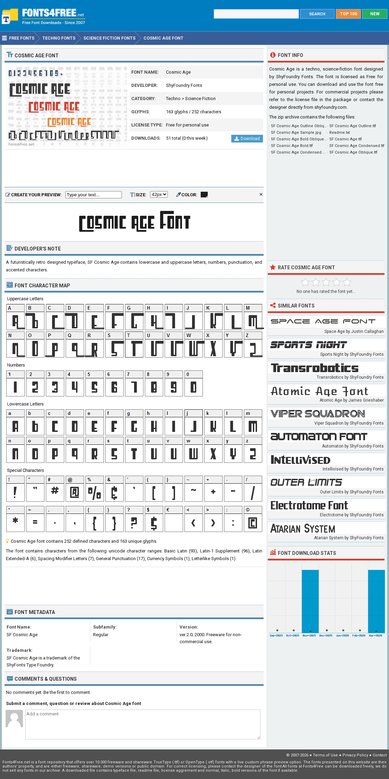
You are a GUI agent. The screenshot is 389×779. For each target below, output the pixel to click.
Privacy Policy (355, 755)
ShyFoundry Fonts (184, 85)
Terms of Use (325, 755)
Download (247, 138)
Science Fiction (200, 98)
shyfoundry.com (330, 107)
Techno (173, 98)
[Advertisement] (134, 168)
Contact (380, 755)
